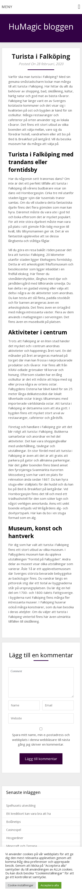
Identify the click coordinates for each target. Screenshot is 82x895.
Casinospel (13, 830)
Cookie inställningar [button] (20, 885)
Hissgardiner (14, 838)
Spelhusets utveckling (20, 805)
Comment (41, 682)
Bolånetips (13, 822)
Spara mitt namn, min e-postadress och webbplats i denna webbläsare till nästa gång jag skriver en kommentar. (41, 739)
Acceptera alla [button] (50, 885)
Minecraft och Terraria (21, 846)
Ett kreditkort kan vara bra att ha (28, 814)
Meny (7, 6)
